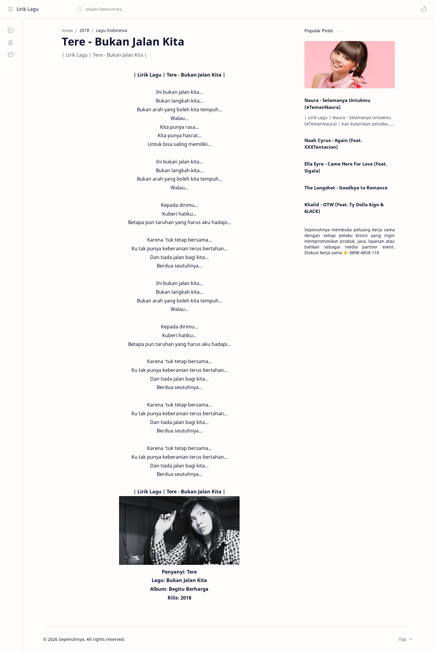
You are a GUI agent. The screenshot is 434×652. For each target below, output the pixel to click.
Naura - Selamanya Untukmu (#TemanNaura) (337, 103)
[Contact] (11, 55)
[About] (11, 42)
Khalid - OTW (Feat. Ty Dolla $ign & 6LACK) (344, 207)
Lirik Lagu (28, 9)
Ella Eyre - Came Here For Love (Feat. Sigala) (345, 167)
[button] (423, 9)
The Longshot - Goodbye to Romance (346, 188)
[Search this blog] (125, 9)
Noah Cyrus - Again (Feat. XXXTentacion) (333, 143)
